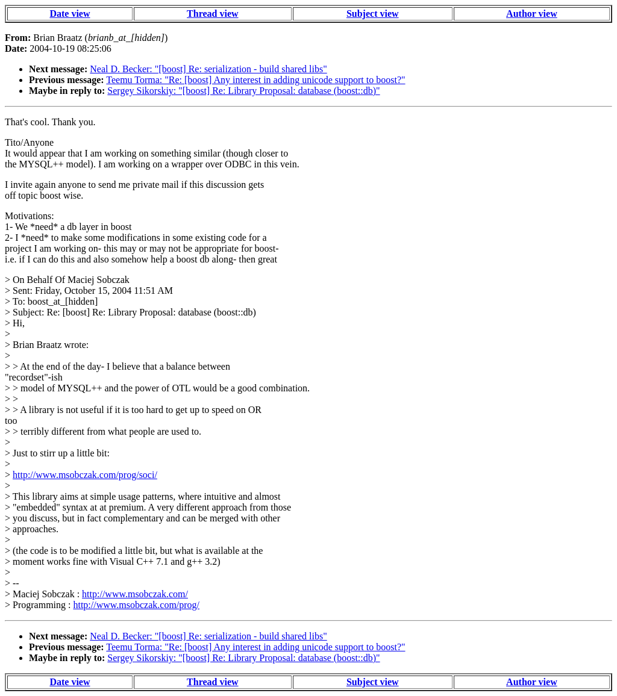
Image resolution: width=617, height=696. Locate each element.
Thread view (212, 13)
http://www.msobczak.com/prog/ (136, 605)
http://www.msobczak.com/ (135, 594)
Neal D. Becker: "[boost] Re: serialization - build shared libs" (208, 69)
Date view (69, 13)
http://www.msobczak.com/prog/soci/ (85, 475)
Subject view (372, 13)
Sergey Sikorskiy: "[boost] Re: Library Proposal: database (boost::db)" (243, 90)
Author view (531, 13)
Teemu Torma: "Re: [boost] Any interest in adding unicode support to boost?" (255, 80)
